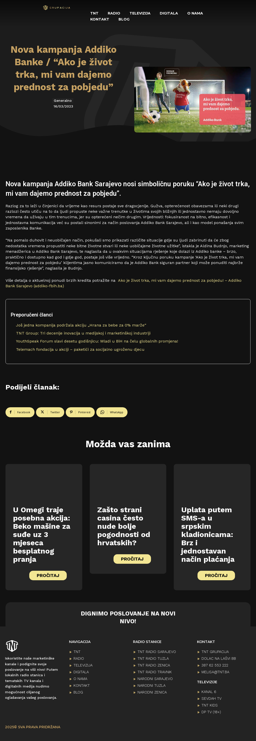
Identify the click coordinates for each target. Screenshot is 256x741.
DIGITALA (81, 670)
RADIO (79, 657)
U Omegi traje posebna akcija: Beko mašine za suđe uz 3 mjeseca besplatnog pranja (41, 533)
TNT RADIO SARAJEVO (157, 650)
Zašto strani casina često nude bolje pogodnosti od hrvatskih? (123, 525)
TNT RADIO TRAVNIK (155, 670)
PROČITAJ (48, 573)
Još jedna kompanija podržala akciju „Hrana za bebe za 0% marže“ (81, 325)
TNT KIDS (210, 704)
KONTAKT (82, 684)
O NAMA (80, 677)
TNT (77, 650)
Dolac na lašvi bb (219, 657)
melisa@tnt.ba (215, 670)
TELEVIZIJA (83, 664)
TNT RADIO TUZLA (153, 657)
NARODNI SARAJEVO (155, 677)
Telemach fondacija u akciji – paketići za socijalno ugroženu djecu (80, 349)
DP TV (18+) (211, 710)
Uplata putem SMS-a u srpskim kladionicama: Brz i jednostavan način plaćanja (207, 533)
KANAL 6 (209, 690)
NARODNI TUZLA (152, 684)
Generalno (62, 100)
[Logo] (56, 7)
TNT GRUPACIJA (215, 650)
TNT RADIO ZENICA (154, 664)
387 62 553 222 (215, 664)
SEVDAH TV (212, 697)
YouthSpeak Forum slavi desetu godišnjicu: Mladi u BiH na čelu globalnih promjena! (97, 341)
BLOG (78, 690)
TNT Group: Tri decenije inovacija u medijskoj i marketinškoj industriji (83, 333)
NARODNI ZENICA (152, 690)
